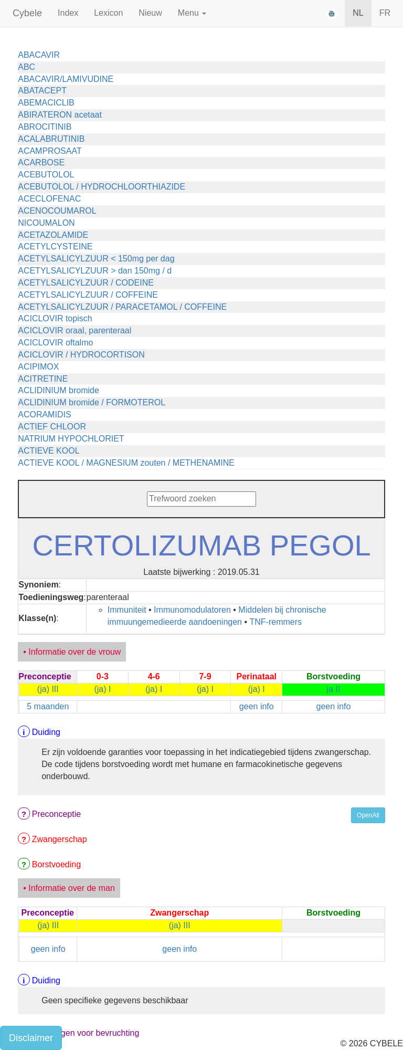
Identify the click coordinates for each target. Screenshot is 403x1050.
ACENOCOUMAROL (57, 210)
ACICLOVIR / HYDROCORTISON (81, 354)
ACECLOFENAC (49, 198)
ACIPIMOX (38, 366)
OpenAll (368, 815)
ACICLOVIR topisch (55, 318)
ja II (334, 689)
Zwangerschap (59, 839)
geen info (256, 706)
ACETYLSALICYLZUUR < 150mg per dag (96, 258)
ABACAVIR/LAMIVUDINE (65, 79)
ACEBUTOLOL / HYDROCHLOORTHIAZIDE (101, 186)
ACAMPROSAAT (50, 150)
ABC (26, 66)
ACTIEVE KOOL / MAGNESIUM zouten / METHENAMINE (126, 462)
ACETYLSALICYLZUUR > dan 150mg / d (95, 270)
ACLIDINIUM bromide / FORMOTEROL (91, 402)
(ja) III (48, 689)
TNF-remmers (276, 621)
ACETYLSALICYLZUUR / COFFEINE (88, 294)
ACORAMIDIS (44, 414)
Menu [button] (192, 12)
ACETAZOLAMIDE (53, 234)
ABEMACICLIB (46, 102)
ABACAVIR (39, 54)
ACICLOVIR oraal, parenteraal (74, 330)
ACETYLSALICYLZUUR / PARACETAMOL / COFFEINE (122, 306)
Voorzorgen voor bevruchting (86, 1032)
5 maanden (48, 706)
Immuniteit (127, 609)
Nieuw (150, 12)
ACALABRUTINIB (51, 138)
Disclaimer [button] (31, 1038)
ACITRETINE (43, 378)
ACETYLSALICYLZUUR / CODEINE (86, 282)
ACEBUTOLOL (46, 174)
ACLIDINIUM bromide (58, 390)
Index (68, 12)
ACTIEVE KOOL (48, 450)
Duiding (46, 732)
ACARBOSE (41, 162)
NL (358, 12)
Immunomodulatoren (192, 609)
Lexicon (108, 12)
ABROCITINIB (44, 126)
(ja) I (102, 689)
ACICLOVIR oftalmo (55, 342)
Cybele (27, 13)
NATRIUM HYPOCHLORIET (71, 438)
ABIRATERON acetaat (60, 114)
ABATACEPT (42, 90)
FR (384, 12)
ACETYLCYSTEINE (55, 246)
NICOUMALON (46, 222)
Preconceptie (56, 814)
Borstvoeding (56, 864)
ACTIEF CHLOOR (52, 426)
